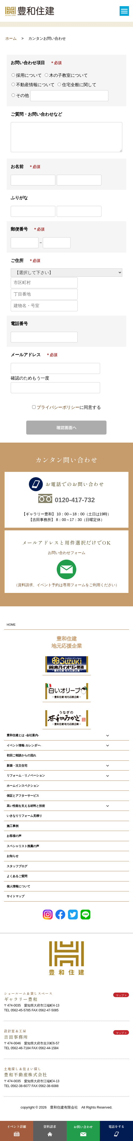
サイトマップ (15, 896)
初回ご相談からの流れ (21, 755)
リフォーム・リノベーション (66, 775)
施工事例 (12, 825)
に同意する (69, 407)
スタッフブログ (17, 866)
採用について (27, 75)
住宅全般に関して (77, 84)
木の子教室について (66, 75)
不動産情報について (33, 84)
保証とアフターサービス (23, 795)
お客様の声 (14, 835)
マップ (121, 995)
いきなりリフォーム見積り (24, 815)
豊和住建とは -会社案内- (66, 735)
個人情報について (18, 886)
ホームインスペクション (23, 785)
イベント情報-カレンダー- (66, 745)
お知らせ (12, 855)
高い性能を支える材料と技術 (66, 805)
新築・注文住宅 (66, 765)
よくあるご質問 (17, 875)
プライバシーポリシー (58, 407)
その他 (51, 95)
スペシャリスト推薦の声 (23, 845)
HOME (11, 624)
